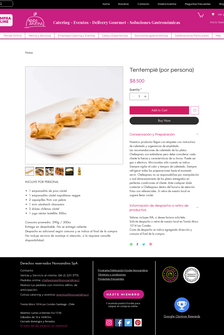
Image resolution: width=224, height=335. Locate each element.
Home (29, 52)
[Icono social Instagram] (109, 322)
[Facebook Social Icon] (119, 322)
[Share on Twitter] (143, 244)
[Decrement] (132, 96)
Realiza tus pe (29, 285)
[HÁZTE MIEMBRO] (123, 294)
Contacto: (27, 270)
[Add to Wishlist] (195, 110)
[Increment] (145, 96)
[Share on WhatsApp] (131, 244)
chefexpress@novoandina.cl (60, 280)
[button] (201, 14)
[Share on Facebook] (137, 244)
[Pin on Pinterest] (150, 244)
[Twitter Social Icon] (128, 322)
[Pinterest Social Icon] (138, 322)
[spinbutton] (139, 96)
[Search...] (4, 4)
